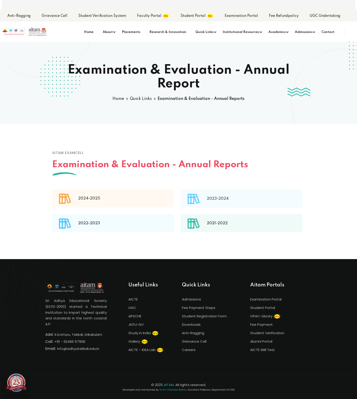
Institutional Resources (241, 32)
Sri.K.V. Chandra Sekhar (172, 389)
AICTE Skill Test (262, 349)
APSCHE (134, 316)
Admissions (303, 32)
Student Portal (197, 16)
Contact (327, 32)
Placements (131, 32)
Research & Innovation (167, 32)
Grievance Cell (54, 16)
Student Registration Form (204, 316)
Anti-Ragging (19, 16)
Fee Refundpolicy (284, 16)
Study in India (143, 333)
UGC (132, 307)
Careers (189, 349)
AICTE (133, 299)
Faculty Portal (153, 16)
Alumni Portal (261, 341)
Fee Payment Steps (198, 307)
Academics (277, 32)
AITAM (169, 384)
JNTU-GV (136, 324)
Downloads (191, 324)
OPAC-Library (265, 316)
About (108, 32)
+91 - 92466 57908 (69, 341)
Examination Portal (241, 16)
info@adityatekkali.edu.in (78, 348)
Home (89, 32)
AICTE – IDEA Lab (146, 350)
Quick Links (204, 32)
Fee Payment (261, 324)
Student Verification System (102, 16)
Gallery (138, 341)
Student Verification (267, 333)
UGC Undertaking (325, 16)
